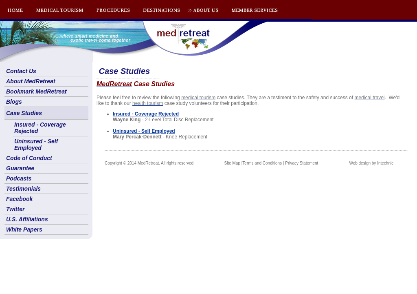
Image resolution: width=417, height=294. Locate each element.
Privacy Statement (301, 163)
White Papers (24, 229)
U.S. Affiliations (27, 219)
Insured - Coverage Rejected (40, 127)
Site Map (232, 163)
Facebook (19, 199)
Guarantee (20, 168)
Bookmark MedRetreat (36, 91)
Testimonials (23, 188)
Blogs (14, 101)
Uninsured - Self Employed (36, 144)
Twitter (15, 209)
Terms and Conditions (262, 163)
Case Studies (24, 113)
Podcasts (18, 178)
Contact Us (21, 71)
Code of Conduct (29, 158)
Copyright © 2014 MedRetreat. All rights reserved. (150, 163)
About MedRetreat (30, 81)
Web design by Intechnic (371, 163)
